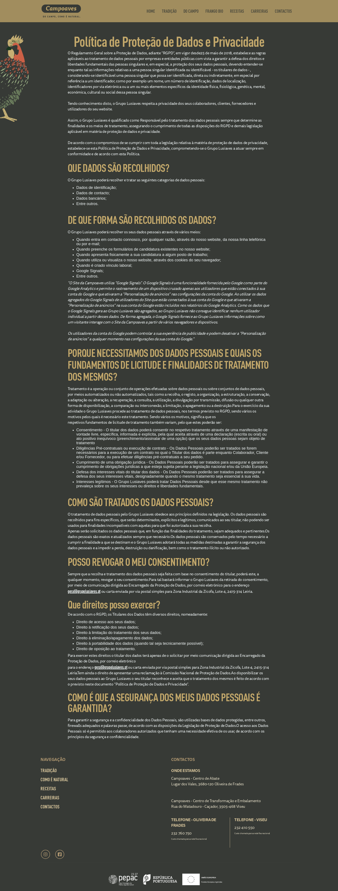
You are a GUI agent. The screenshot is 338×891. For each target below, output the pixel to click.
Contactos (50, 806)
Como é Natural (54, 779)
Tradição (169, 11)
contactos (283, 11)
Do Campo (191, 11)
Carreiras (259, 11)
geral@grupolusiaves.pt (84, 591)
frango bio (214, 11)
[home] (61, 11)
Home (151, 11)
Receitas (237, 11)
